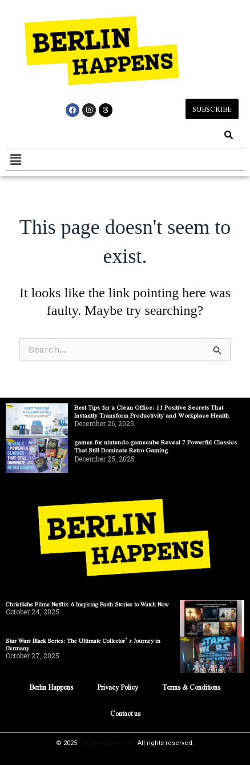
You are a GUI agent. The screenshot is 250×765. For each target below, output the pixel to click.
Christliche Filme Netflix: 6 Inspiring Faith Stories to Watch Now (87, 604)
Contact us (125, 713)
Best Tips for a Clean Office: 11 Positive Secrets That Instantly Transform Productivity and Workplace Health (151, 411)
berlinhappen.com (107, 743)
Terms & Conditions (191, 686)
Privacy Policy (117, 686)
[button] (15, 159)
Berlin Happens (51, 686)
